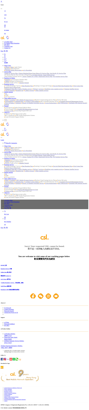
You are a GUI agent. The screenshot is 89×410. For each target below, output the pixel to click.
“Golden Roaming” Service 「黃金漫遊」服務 (12, 282)
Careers (5, 400)
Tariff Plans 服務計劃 (6, 286)
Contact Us (7, 48)
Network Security (9, 311)
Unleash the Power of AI (11, 312)
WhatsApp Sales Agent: (10, 337)
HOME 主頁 (4, 265)
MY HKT (7, 45)
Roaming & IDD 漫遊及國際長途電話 (10, 289)
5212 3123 (8, 339)
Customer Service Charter (9, 398)
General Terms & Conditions (10, 393)
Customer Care (8, 46)
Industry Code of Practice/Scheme (11, 397)
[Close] (1, 8)
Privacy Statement (8, 389)
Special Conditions (8, 394)
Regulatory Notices (8, 391)
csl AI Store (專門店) (6, 279)
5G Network (7, 308)
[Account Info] (46, 57)
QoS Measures (7, 395)
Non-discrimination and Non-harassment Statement (15, 399)
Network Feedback (9, 324)
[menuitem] (2, 51)
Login (2, 140)
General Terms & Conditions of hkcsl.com (13, 387)
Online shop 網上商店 (6, 272)
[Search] (46, 54)
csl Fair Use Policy (8, 390)
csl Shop (6, 322)
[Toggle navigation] (5, 120)
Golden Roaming (9, 309)
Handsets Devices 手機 (6, 268)
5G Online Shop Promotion (11, 43)
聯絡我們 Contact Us (6, 275)
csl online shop (8, 41)
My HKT (6, 325)
